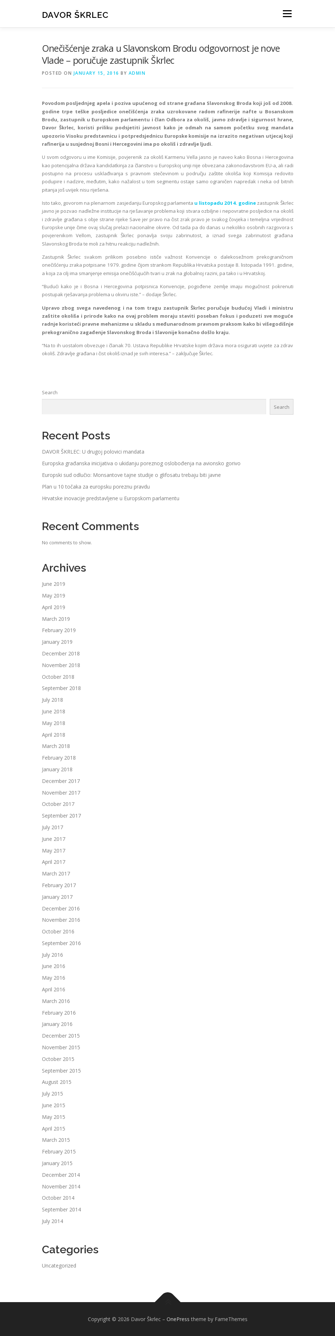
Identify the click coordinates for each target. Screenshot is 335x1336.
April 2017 (53, 861)
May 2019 (53, 595)
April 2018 (53, 734)
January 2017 (57, 896)
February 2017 (59, 885)
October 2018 (58, 676)
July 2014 (52, 1221)
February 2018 (59, 757)
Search (50, 392)
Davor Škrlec (75, 14)
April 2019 (53, 607)
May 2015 (53, 1116)
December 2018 (61, 653)
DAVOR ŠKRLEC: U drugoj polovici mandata (93, 451)
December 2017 (61, 780)
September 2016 (61, 943)
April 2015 (53, 1128)
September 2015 (61, 1070)
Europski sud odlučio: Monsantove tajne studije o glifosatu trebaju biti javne (131, 474)
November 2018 (61, 665)
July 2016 (52, 954)
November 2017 (61, 792)
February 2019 (59, 630)
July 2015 (52, 1093)
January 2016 (57, 1023)
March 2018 (56, 746)
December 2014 (61, 1174)
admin (137, 73)
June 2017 (53, 838)
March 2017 (56, 873)
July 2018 (52, 699)
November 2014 (61, 1186)
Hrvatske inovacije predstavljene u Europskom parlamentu (110, 498)
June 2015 (53, 1105)
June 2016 (53, 966)
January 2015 (57, 1163)
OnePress (178, 1319)
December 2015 (61, 1035)
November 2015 (61, 1047)
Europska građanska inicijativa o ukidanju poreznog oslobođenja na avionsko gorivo (141, 463)
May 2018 (53, 723)
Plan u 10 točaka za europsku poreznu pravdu (96, 486)
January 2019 (57, 641)
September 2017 (61, 815)
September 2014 (61, 1209)
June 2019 (53, 583)
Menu (287, 13)
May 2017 (53, 850)
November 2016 (61, 919)
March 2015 (56, 1139)
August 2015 (56, 1081)
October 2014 (58, 1197)
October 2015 (58, 1058)
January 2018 (57, 769)
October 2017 (58, 803)
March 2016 (56, 1001)
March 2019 (56, 618)
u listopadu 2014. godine (225, 203)
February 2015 (59, 1151)
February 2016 (59, 1012)
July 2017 (52, 827)
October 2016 (58, 931)
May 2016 (53, 977)
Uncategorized (59, 1265)
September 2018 (61, 688)
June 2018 (53, 711)
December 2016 (61, 908)
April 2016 (53, 989)
